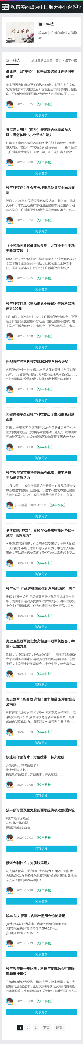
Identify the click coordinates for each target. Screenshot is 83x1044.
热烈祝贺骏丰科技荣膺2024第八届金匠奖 (37, 361)
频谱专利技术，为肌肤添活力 (28, 863)
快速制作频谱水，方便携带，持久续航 (35, 757)
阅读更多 (41, 115)
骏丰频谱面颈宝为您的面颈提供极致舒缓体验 (40, 810)
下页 (46, 1027)
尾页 (59, 1027)
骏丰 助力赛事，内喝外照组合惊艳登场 (35, 916)
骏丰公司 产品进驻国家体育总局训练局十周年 (40, 588)
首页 (59, 60)
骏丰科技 (71, 60)
